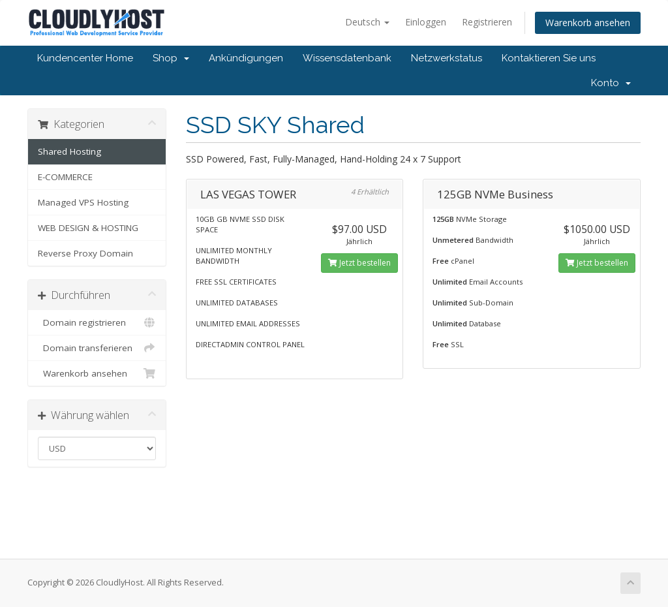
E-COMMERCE (65, 177)
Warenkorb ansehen (587, 22)
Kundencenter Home (85, 58)
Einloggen (425, 22)
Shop (171, 58)
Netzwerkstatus (446, 58)
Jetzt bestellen (359, 262)
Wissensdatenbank (347, 58)
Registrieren (487, 22)
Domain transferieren (97, 348)
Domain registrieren (97, 322)
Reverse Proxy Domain (85, 253)
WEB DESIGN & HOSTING (88, 228)
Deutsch (367, 22)
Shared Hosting (69, 151)
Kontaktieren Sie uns (549, 58)
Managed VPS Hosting (83, 202)
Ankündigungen (246, 58)
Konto (611, 83)
